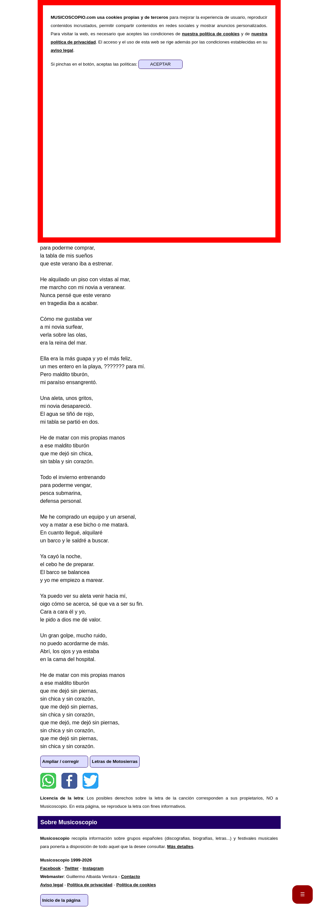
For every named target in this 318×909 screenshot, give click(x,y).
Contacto (130, 876)
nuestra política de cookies (210, 33)
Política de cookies (136, 884)
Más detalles (180, 846)
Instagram (93, 868)
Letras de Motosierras (115, 761)
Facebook (69, 781)
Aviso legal (51, 884)
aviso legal (62, 50)
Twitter (90, 781)
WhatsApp (48, 781)
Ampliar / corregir (60, 761)
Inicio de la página (61, 900)
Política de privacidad (89, 884)
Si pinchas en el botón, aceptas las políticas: (95, 64)
